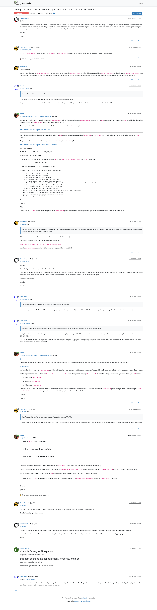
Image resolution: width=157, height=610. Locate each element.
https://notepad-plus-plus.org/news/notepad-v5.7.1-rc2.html (38, 145)
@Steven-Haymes (26, 50)
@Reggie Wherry (33, 576)
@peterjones (47, 116)
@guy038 (31, 221)
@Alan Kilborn (34, 259)
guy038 (22, 113)
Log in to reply (137, 13)
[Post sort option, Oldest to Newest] (129, 13)
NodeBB (77, 601)
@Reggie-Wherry (29, 579)
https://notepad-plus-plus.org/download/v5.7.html (35, 130)
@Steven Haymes (34, 47)
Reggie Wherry (24, 548)
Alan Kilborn (23, 47)
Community (26, 3)
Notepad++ (84, 598)
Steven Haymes (24, 18)
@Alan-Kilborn (24, 88)
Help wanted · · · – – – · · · (21, 13)
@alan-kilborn (38, 116)
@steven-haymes (27, 116)
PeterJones (23, 86)
